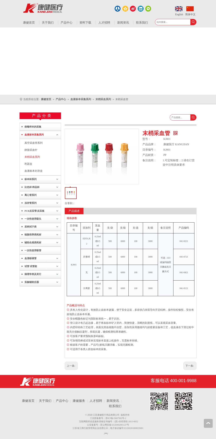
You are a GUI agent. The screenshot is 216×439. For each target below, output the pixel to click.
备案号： (101, 418)
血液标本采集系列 (34, 134)
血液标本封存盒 (34, 171)
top (208, 423)
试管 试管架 (31, 266)
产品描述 (74, 210)
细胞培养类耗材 (33, 234)
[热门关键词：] (193, 22)
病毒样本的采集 (33, 126)
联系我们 (115, 406)
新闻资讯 (113, 401)
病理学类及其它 (33, 274)
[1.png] (171, 401)
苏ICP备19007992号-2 (115, 418)
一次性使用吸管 (33, 250)
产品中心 (62, 401)
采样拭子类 (30, 226)
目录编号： (149, 149)
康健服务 (79, 401)
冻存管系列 (30, 203)
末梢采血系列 (32, 157)
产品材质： (149, 155)
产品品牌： (149, 144)
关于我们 (45, 401)
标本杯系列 (30, 179)
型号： (146, 138)
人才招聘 (96, 401)
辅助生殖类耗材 (33, 242)
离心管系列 (30, 195)
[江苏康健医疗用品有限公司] (37, 381)
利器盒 (28, 164)
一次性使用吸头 (33, 218)
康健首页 (28, 401)
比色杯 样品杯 (32, 187)
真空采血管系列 (34, 143)
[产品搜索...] (180, 117)
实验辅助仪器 (32, 282)
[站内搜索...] (172, 22)
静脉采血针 (31, 150)
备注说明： (149, 160)
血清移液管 (30, 258)
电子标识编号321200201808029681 (126, 428)
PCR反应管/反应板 (34, 210)
